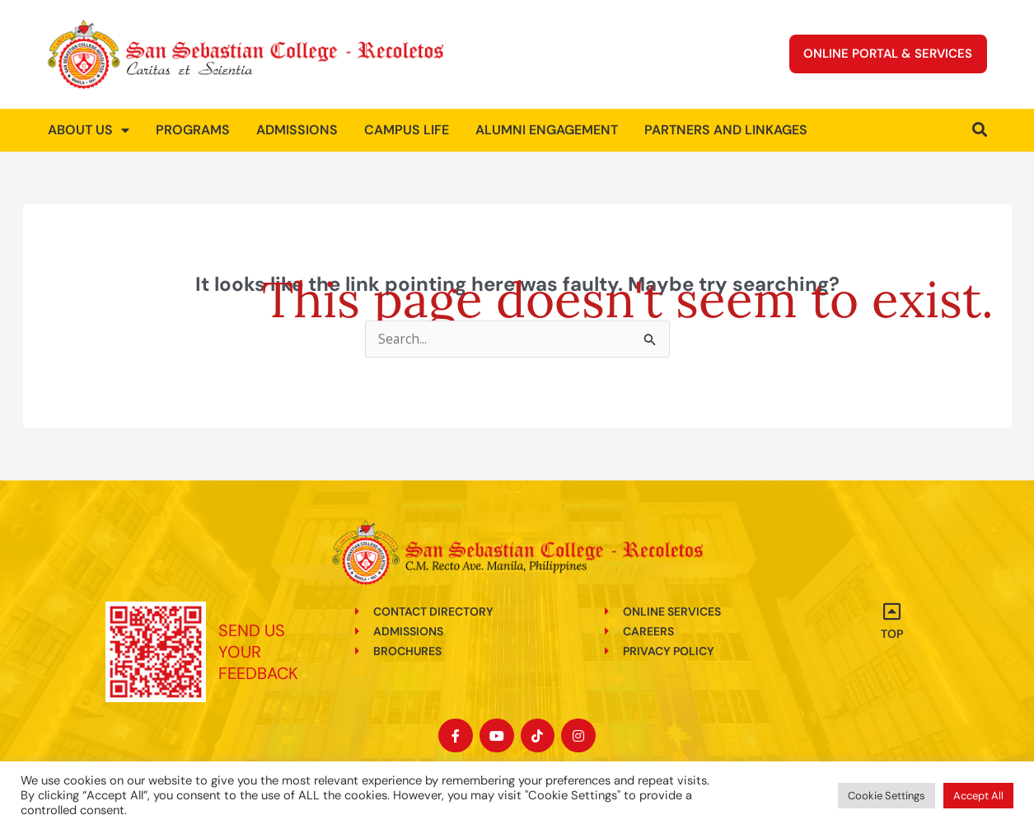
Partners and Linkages (725, 129)
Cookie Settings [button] (886, 796)
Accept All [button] (978, 796)
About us (88, 130)
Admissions (297, 129)
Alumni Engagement (546, 129)
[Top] (891, 611)
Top (892, 633)
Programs (193, 129)
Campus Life (406, 129)
